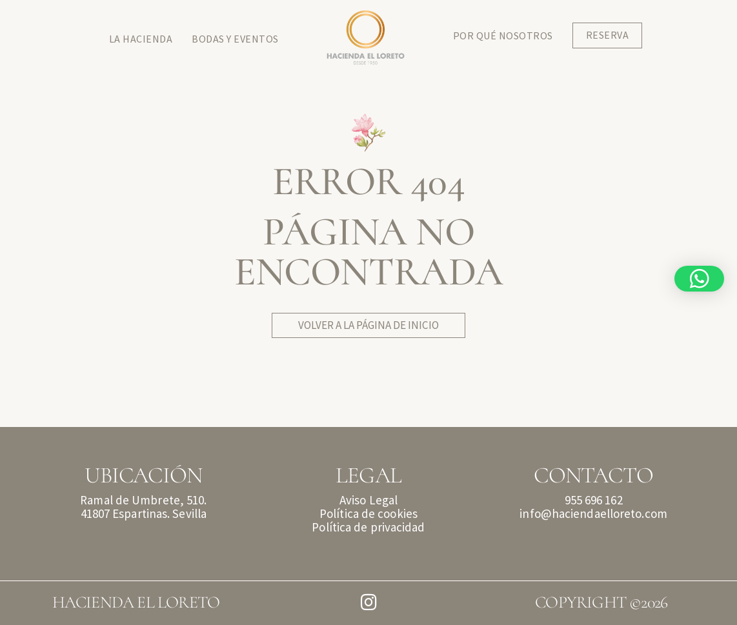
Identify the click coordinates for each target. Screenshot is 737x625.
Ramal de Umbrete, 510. (143, 500)
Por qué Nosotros (503, 35)
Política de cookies (368, 513)
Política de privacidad (368, 527)
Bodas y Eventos (235, 38)
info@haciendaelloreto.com (593, 513)
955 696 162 (594, 500)
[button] (699, 279)
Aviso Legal (368, 500)
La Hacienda (141, 38)
